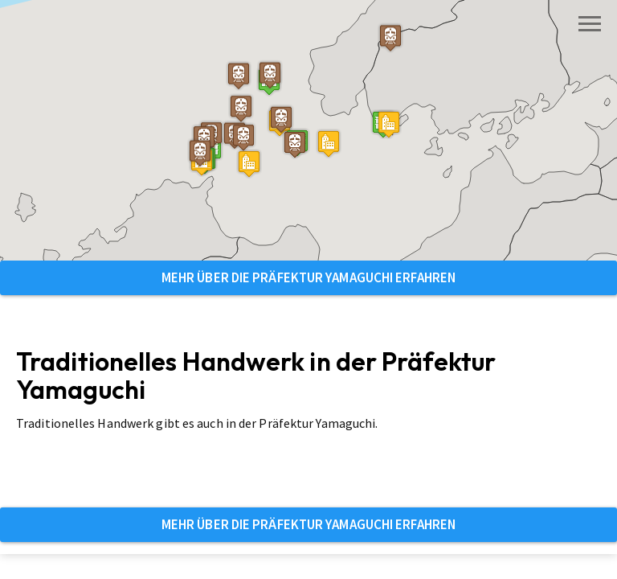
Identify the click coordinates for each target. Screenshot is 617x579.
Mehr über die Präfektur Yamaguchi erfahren (308, 277)
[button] (249, 164)
